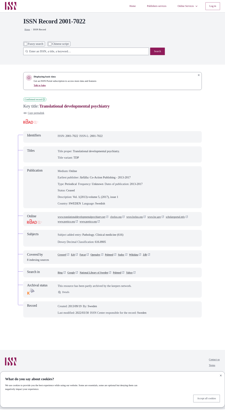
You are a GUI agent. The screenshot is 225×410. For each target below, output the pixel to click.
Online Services (185, 6)
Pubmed (114, 256)
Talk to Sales (40, 85)
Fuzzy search (35, 43)
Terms (211, 367)
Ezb (74, 256)
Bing (60, 273)
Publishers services (151, 6)
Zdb (153, 256)
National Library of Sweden (98, 273)
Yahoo (137, 273)
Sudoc (127, 256)
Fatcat (85, 256)
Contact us (213, 361)
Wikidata (141, 256)
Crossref (63, 256)
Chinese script (60, 43)
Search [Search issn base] (157, 51)
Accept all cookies (205, 398)
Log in (212, 6)
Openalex (99, 256)
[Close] (221, 375)
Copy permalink (35, 113)
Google (72, 273)
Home (125, 6)
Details (64, 293)
